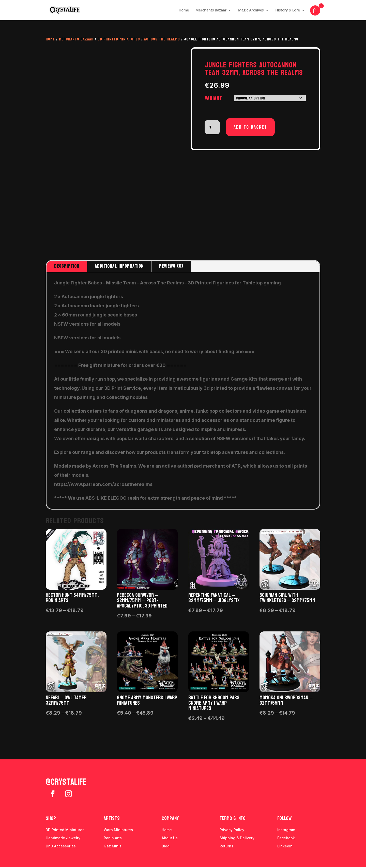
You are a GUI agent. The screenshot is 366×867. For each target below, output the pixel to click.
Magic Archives (251, 10)
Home (184, 10)
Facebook (286, 838)
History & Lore (287, 10)
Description (66, 266)
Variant (213, 98)
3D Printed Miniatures (119, 39)
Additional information (119, 266)
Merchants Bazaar (210, 10)
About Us (170, 838)
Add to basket (250, 127)
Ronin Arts (113, 838)
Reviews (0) (171, 266)
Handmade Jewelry (63, 838)
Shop (51, 818)
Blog (166, 846)
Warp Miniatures (118, 830)
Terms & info (233, 818)
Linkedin (285, 846)
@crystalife (66, 782)
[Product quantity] (212, 127)
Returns (226, 846)
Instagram (286, 830)
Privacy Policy (232, 830)
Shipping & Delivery (237, 838)
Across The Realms (162, 39)
